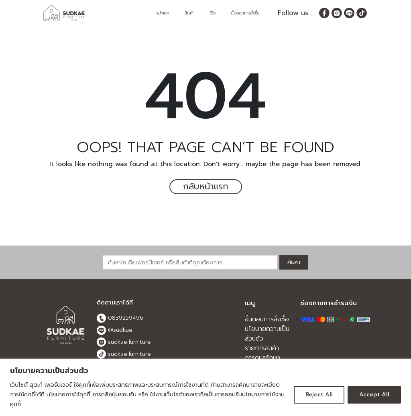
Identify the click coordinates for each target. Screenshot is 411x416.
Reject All (319, 394)
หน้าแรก (162, 13)
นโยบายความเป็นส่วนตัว (267, 333)
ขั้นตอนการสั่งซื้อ (245, 13)
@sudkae (114, 330)
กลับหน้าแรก (205, 186)
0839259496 (120, 318)
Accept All (374, 394)
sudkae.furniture (124, 342)
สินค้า (190, 13)
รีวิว (213, 13)
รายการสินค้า (262, 348)
